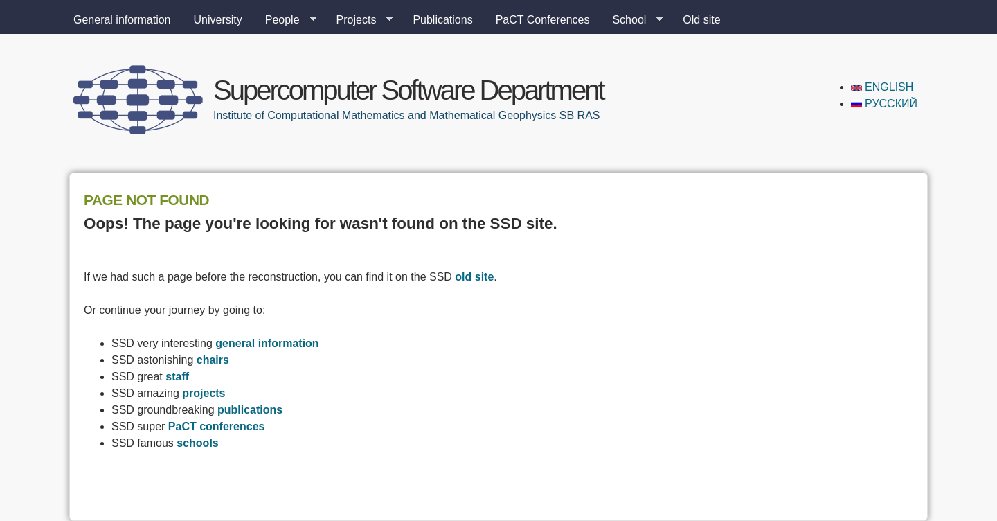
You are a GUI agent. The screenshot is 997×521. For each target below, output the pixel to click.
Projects (359, 20)
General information (122, 20)
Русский (884, 103)
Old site (701, 20)
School (632, 20)
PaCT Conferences (543, 20)
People (285, 20)
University (218, 20)
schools (197, 443)
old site (474, 277)
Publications (442, 20)
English (882, 87)
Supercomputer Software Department (408, 90)
